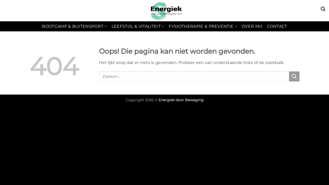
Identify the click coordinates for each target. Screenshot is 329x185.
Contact (277, 26)
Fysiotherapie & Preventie (203, 26)
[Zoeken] (323, 9)
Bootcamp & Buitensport (74, 26)
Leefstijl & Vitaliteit (138, 26)
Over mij (252, 26)
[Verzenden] (294, 76)
